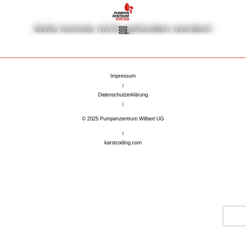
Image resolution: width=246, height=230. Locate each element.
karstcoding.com (123, 145)
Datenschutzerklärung (123, 95)
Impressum (122, 76)
